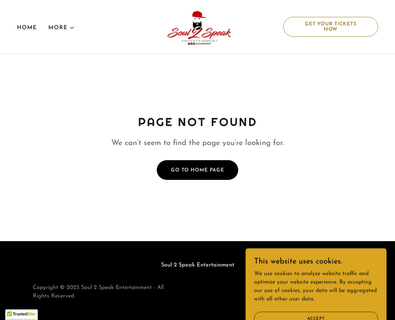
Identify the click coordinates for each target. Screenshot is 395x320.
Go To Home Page (197, 170)
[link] (197, 26)
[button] (61, 28)
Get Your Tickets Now (331, 26)
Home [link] (27, 28)
